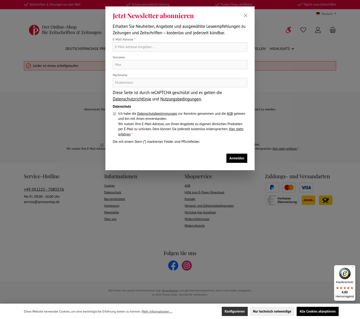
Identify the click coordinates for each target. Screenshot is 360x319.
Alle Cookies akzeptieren (318, 311)
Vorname (119, 57)
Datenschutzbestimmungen (157, 113)
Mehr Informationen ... (157, 311)
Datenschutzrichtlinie (132, 99)
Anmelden (236, 158)
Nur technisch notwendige (272, 311)
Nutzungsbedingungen (180, 99)
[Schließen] (245, 15)
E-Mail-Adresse (124, 39)
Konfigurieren (235, 311)
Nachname (120, 75)
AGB (230, 113)
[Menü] (352, 268)
